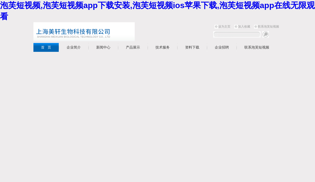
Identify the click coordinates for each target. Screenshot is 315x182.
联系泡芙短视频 (268, 26)
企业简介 (74, 47)
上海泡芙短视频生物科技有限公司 (96, 31)
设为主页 (224, 26)
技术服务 (162, 47)
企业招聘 (222, 47)
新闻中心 (103, 47)
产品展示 (133, 47)
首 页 (46, 47)
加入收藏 (244, 26)
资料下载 (192, 47)
